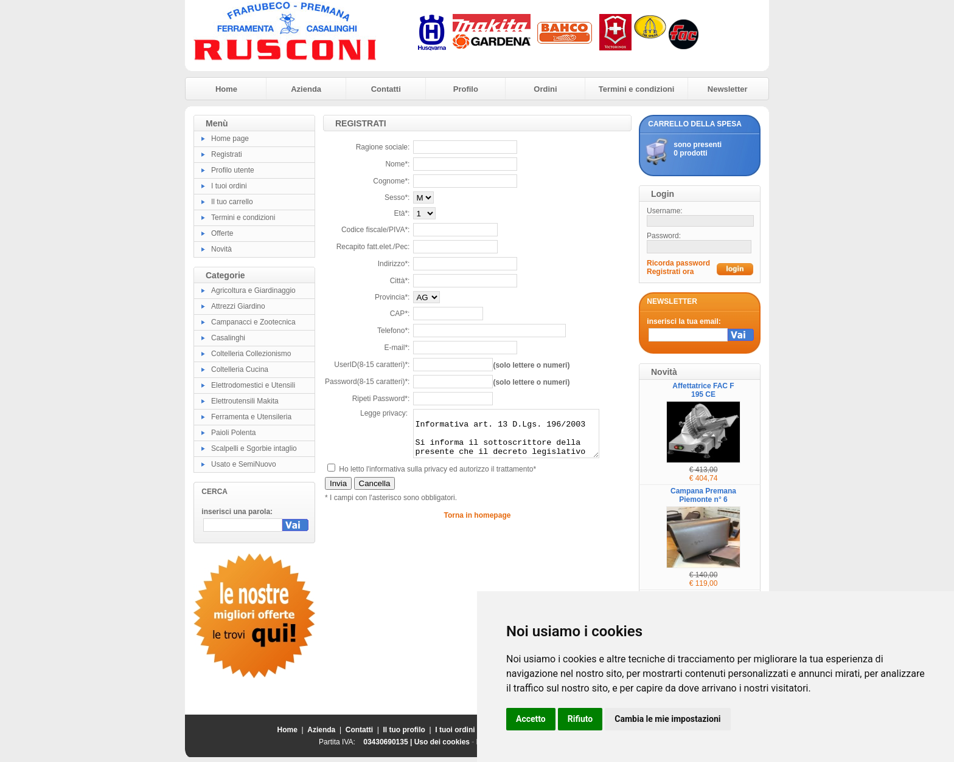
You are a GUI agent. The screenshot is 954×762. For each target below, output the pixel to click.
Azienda (306, 89)
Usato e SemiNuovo (243, 464)
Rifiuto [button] (580, 719)
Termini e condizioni (637, 89)
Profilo (465, 89)
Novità (221, 249)
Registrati (226, 154)
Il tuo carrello (232, 201)
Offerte (222, 233)
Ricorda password (678, 263)
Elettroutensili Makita (245, 401)
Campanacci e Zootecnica (253, 322)
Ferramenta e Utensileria (251, 417)
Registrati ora (670, 271)
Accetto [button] (531, 719)
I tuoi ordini (229, 186)
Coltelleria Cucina (239, 369)
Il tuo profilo (404, 730)
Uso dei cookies (442, 742)
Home (226, 89)
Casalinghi (228, 338)
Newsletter (728, 89)
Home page (230, 138)
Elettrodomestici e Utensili (253, 385)
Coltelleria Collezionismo (251, 353)
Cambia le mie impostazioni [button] (667, 719)
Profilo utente (232, 170)
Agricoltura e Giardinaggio (253, 290)
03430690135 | (388, 742)
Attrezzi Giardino (238, 306)
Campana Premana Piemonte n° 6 (703, 495)
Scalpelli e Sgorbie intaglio (254, 448)
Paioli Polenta (233, 432)
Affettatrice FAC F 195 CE (703, 390)
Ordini (545, 89)
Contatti (386, 89)
